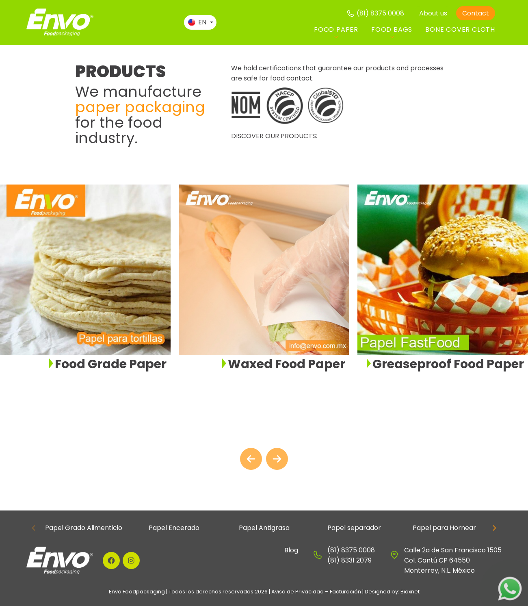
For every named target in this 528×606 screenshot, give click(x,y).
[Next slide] (277, 459)
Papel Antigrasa (264, 527)
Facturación (345, 591)
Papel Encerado (174, 527)
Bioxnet (410, 591)
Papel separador (354, 527)
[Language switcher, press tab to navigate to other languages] (200, 22)
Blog (291, 550)
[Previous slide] (33, 528)
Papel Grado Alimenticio (83, 527)
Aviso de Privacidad (297, 591)
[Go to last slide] (251, 459)
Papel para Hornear (444, 527)
